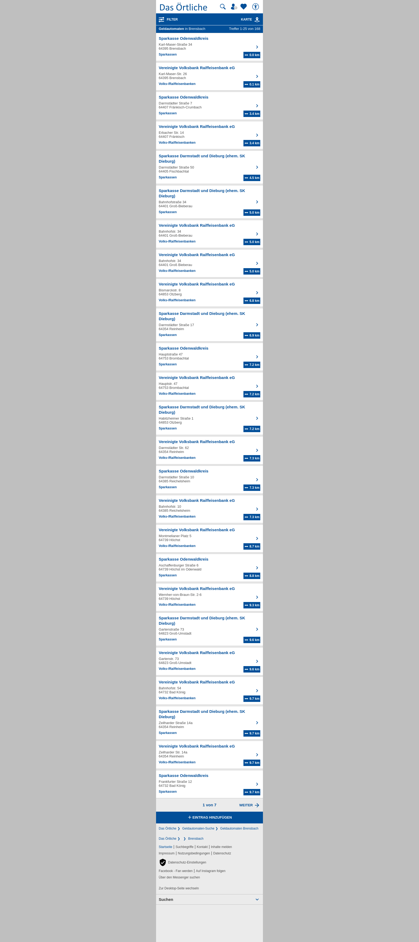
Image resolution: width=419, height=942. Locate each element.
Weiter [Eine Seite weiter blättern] (246, 805)
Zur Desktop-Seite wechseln (179, 888)
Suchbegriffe (184, 847)
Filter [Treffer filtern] (172, 19)
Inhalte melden (221, 847)
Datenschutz (222, 853)
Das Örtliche (167, 828)
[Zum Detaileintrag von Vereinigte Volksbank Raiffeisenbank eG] (209, 76)
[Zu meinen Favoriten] (244, 7)
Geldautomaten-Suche (198, 828)
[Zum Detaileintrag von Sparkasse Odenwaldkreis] (209, 47)
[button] (182, 862)
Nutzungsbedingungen (194, 853)
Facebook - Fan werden (176, 871)
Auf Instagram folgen (211, 871)
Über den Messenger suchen (179, 877)
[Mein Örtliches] (235, 7)
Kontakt (202, 847)
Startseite (165, 847)
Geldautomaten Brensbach (239, 828)
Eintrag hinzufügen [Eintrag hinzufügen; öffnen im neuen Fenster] (209, 817)
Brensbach (195, 839)
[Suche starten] (223, 7)
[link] (257, 20)
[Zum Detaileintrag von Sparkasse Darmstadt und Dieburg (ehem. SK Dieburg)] (209, 167)
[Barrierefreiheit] (256, 7)
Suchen (166, 899)
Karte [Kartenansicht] (250, 19)
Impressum (166, 853)
